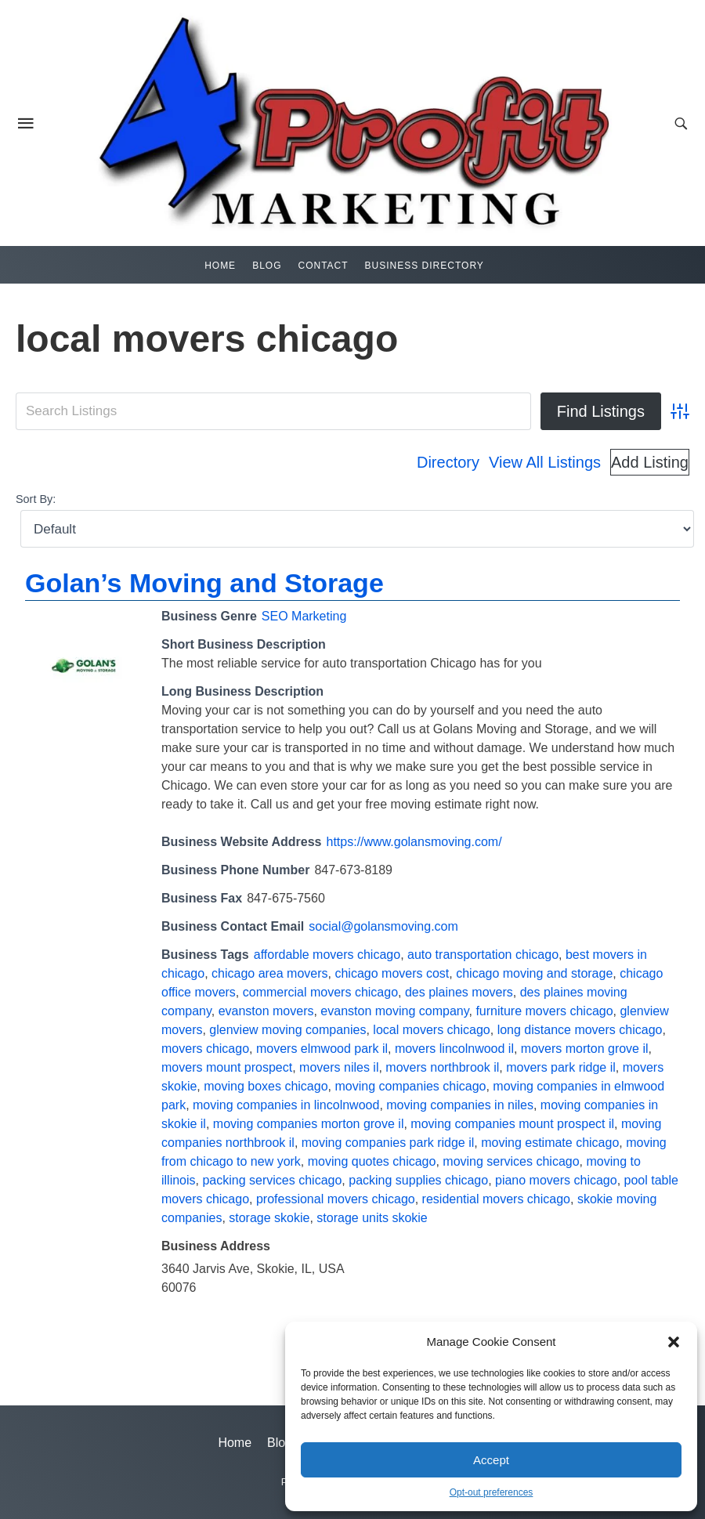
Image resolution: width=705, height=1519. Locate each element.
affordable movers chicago (327, 954)
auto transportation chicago (483, 954)
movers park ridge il (561, 1067)
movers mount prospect (226, 1067)
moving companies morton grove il (308, 1123)
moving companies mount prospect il (512, 1123)
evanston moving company (394, 1011)
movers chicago (205, 1048)
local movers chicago (431, 1029)
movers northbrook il (442, 1067)
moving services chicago (511, 1161)
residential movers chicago (496, 1199)
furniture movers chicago (544, 1011)
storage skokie (269, 1217)
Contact (323, 265)
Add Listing (650, 462)
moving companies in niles (459, 1105)
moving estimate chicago (550, 1142)
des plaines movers (459, 992)
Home (220, 265)
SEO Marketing (304, 616)
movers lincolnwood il (454, 1048)
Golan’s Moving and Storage (204, 583)
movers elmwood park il (322, 1048)
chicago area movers (270, 973)
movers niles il (338, 1067)
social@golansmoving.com (383, 926)
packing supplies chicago (418, 1180)
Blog (266, 265)
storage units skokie (371, 1217)
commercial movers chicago (320, 992)
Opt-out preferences (491, 1492)
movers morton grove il (585, 1048)
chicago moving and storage (534, 973)
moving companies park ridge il (388, 1142)
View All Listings (545, 462)
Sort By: (36, 499)
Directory (448, 462)
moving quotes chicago (372, 1161)
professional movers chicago (335, 1199)
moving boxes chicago (265, 1086)
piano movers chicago (556, 1180)
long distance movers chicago (580, 1029)
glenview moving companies (287, 1029)
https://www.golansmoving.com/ (414, 841)
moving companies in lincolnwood (286, 1105)
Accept (491, 1460)
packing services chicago (272, 1180)
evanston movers (266, 1011)
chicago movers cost (391, 973)
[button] (674, 1342)
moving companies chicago (410, 1086)
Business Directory (424, 265)
